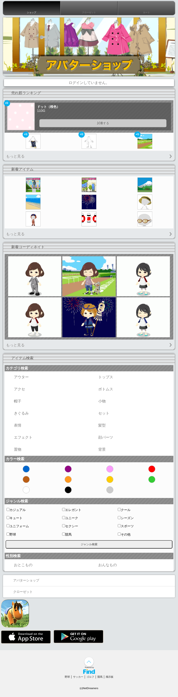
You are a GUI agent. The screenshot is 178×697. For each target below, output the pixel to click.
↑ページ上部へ (89, 661)
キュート (14, 518)
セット (99, 413)
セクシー (70, 526)
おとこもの (19, 565)
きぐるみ (17, 413)
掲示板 (109, 676)
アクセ (15, 389)
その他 (124, 534)
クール (124, 510)
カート (146, 8)
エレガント (71, 510)
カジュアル (16, 510)
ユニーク (70, 518)
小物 (98, 401)
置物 (13, 449)
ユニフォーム (17, 526)
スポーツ (126, 526)
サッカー (78, 676)
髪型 (98, 425)
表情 (13, 425)
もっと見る (15, 156)
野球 (11, 534)
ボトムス (101, 389)
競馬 (67, 534)
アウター (17, 377)
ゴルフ (90, 676)
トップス (101, 377)
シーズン (126, 518)
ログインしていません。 (89, 83)
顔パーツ (101, 437)
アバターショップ (22, 580)
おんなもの (103, 565)
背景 (98, 449)
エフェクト (19, 437)
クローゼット (89, 8)
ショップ (31, 8)
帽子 (13, 401)
